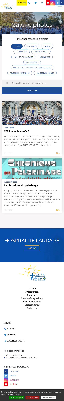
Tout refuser (32, 397)
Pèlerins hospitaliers (32, 298)
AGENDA (32, 248)
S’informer (32, 295)
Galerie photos (10, 182)
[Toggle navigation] (60, 8)
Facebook (11, 371)
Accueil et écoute (14, 341)
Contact (10, 329)
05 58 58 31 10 (16, 355)
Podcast (22, 3)
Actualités (9, 128)
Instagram (11, 380)
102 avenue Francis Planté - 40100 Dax (21, 358)
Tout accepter (16, 397)
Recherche (32, 308)
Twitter (10, 376)
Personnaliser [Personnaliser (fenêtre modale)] (48, 397)
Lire (58, 153)
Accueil (32, 288)
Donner (9, 335)
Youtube (10, 384)
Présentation (32, 291)
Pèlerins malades (32, 301)
